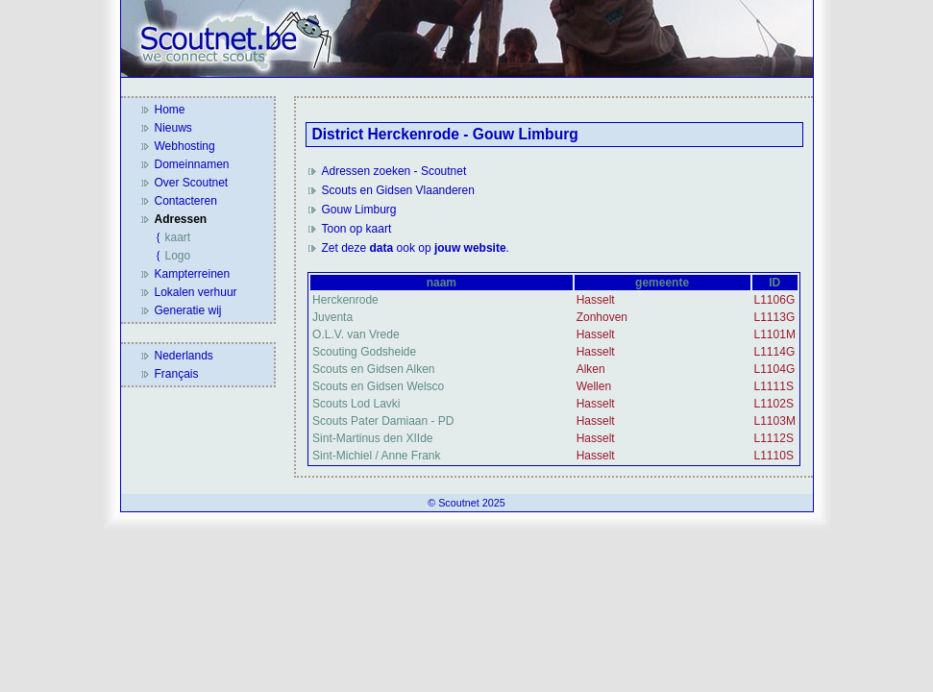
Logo (178, 255)
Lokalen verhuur (196, 292)
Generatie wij (188, 310)
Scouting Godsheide (364, 351)
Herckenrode (345, 300)
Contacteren (186, 201)
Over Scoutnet (192, 182)
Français (177, 374)
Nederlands (184, 355)
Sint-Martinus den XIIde (372, 438)
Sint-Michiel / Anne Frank (376, 455)
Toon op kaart (357, 228)
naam (441, 282)
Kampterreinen (193, 274)
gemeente (662, 282)
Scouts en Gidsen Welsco (378, 386)
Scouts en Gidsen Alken (373, 369)
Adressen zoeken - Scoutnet (394, 171)
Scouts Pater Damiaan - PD (383, 421)
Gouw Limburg (359, 209)
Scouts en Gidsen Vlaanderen (398, 190)
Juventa (332, 317)
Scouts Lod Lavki (356, 403)
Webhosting (185, 146)
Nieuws (173, 128)
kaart (178, 237)
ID (774, 282)
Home (170, 109)
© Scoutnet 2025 (466, 502)
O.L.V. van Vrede (356, 334)
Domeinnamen (192, 164)
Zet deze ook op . (415, 248)
